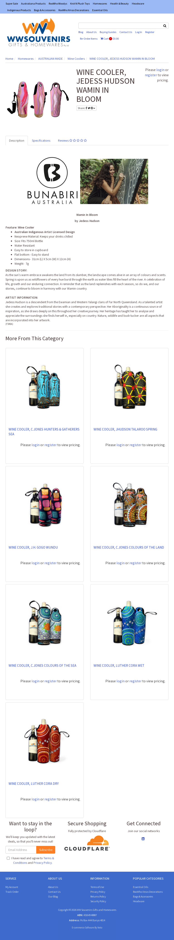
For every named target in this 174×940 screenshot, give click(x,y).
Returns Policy (98, 896)
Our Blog (53, 896)
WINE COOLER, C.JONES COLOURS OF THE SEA (42, 665)
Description (16, 140)
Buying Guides (108, 32)
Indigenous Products (19, 10)
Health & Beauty (119, 3)
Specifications (41, 140)
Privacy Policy (43, 863)
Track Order (12, 891)
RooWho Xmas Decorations (73, 10)
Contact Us (125, 32)
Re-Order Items (88, 38)
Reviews (72, 140)
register (151, 75)
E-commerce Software (83, 927)
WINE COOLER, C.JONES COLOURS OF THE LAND (129, 547)
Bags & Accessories (44, 10)
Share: (86, 108)
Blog (80, 32)
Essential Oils (100, 10)
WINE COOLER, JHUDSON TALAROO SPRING (125, 429)
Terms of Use (97, 887)
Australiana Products (33, 3)
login (160, 69)
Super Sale (12, 3)
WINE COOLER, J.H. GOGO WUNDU (33, 547)
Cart (110, 38)
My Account (11, 887)
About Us (91, 32)
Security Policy (98, 901)
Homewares (100, 3)
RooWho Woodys (58, 3)
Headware (138, 3)
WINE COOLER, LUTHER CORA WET (119, 665)
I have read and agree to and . (30, 860)
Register (149, 32)
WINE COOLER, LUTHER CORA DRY (34, 783)
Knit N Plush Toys (80, 3)
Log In (138, 32)
